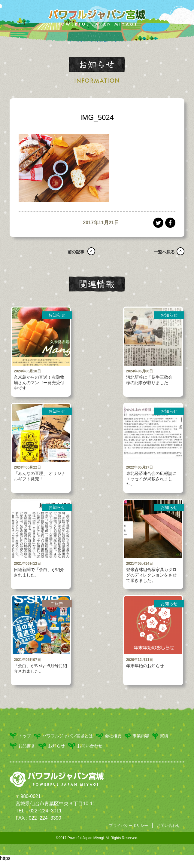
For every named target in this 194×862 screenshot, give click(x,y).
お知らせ (51, 746)
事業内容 (137, 736)
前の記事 (73, 251)
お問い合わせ (85, 746)
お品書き (22, 746)
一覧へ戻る (162, 251)
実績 (160, 736)
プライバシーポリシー (128, 825)
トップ (20, 736)
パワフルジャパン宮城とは (63, 736)
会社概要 (109, 736)
